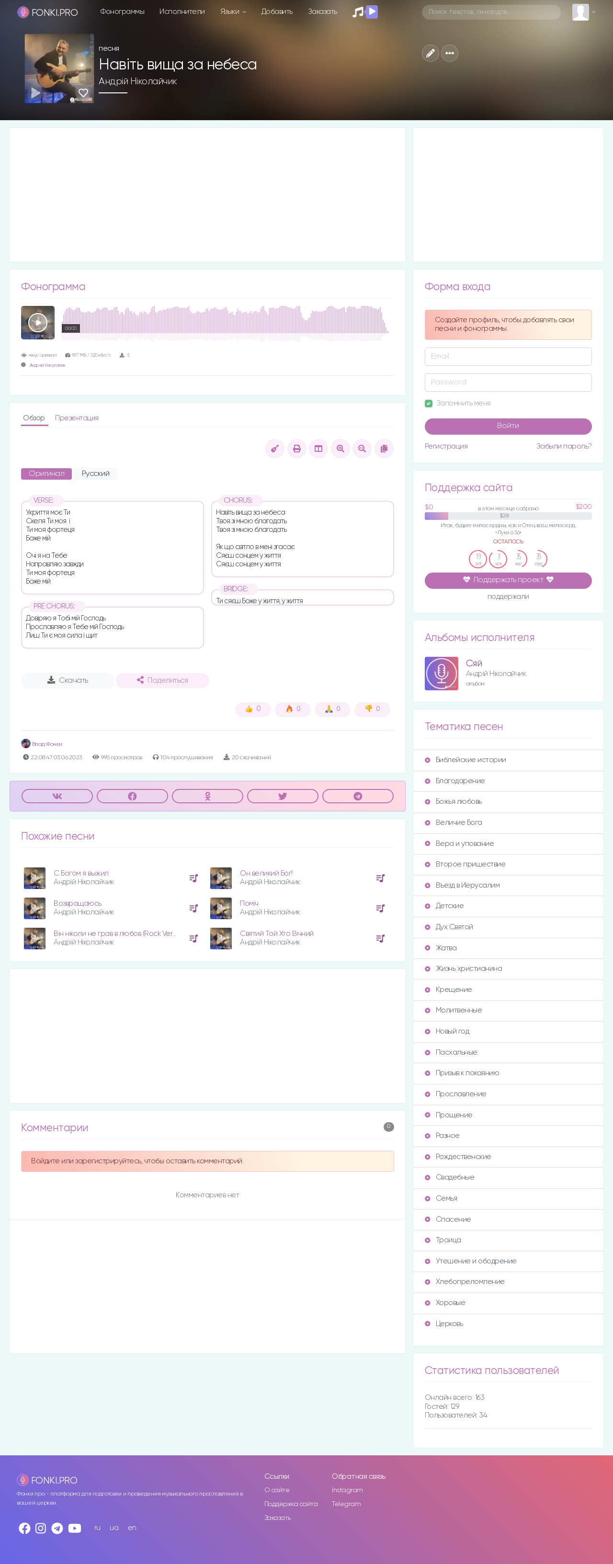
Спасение (448, 1219)
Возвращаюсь (78, 903)
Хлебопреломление (465, 1281)
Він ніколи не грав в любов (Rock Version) (121, 933)
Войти (508, 426)
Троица (443, 1240)
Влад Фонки (41, 744)
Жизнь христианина (463, 968)
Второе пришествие (465, 864)
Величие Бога (453, 822)
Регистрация (446, 446)
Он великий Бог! (266, 873)
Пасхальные (451, 1052)
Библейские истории (465, 760)
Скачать (67, 680)
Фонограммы (122, 11)
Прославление (456, 1094)
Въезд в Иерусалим (462, 885)
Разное (442, 1135)
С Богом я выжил (81, 873)
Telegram (346, 1504)
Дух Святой (449, 927)
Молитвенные (453, 1010)
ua (114, 1527)
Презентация (77, 418)
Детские (444, 906)
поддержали (508, 597)
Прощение (449, 1115)
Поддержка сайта (291, 1504)
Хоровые (445, 1302)
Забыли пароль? (564, 446)
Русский (96, 474)
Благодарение (455, 781)
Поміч (249, 903)
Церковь (444, 1324)
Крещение (448, 989)
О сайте (277, 1490)
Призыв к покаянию (462, 1073)
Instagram (347, 1490)
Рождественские (458, 1156)
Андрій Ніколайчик (138, 81)
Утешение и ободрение (471, 1261)
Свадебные (450, 1177)
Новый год (447, 1031)
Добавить (277, 11)
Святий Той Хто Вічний (277, 933)
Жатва (441, 948)
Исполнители (182, 11)
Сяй (474, 664)
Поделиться (162, 680)
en (132, 1527)
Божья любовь (453, 801)
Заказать (322, 11)
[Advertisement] (208, 195)
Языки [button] (230, 11)
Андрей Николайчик (48, 365)
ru (97, 1527)
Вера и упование (459, 843)
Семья (441, 1198)
